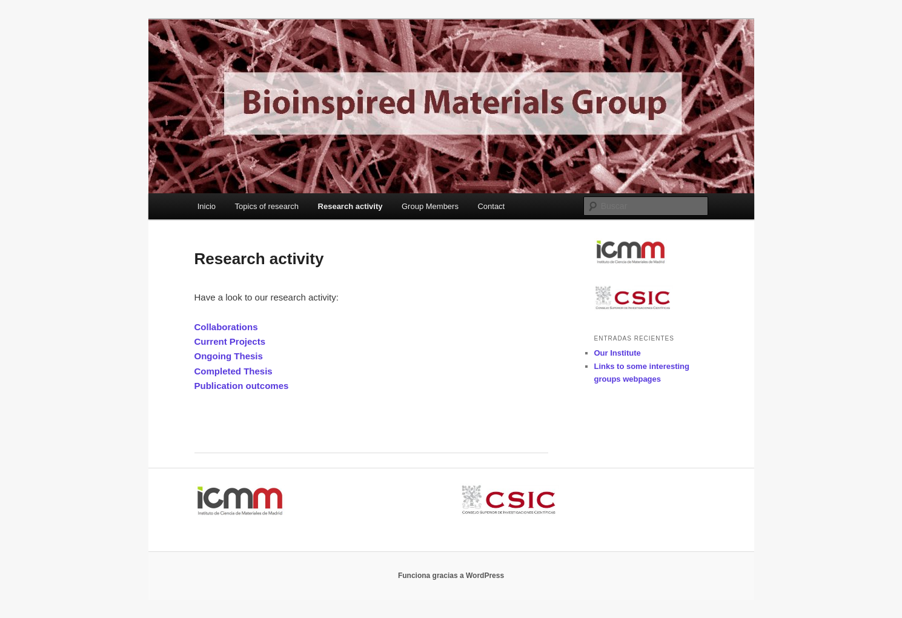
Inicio (206, 206)
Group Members (430, 206)
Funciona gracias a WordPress (451, 575)
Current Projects (230, 341)
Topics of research (267, 206)
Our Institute (617, 352)
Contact (491, 206)
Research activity (350, 206)
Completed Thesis (233, 371)
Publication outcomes (241, 385)
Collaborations (226, 327)
